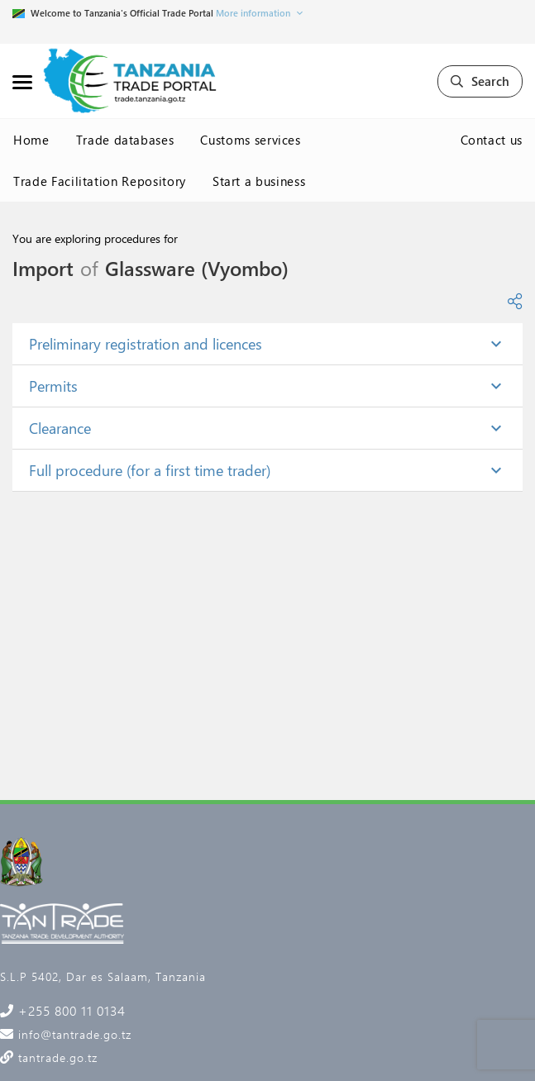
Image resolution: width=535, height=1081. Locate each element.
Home (31, 139)
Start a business (259, 181)
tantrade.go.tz (56, 1057)
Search (480, 81)
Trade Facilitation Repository (99, 181)
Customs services (250, 139)
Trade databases (125, 139)
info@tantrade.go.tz (72, 1034)
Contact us (492, 139)
